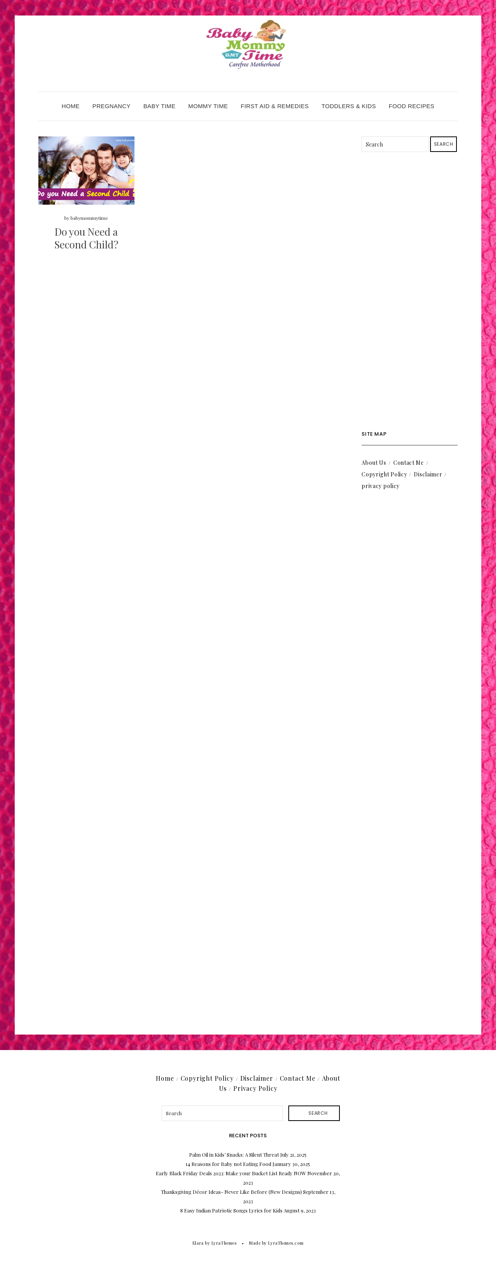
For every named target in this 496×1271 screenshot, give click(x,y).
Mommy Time (208, 106)
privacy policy (381, 486)
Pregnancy (112, 106)
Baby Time (159, 106)
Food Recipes (411, 106)
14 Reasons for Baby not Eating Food (228, 1164)
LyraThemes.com (285, 1243)
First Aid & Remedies (275, 106)
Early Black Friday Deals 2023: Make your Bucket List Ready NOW (231, 1173)
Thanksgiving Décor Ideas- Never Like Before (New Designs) (231, 1191)
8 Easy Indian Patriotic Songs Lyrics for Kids (231, 1210)
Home (71, 106)
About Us (374, 462)
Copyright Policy (384, 474)
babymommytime (89, 218)
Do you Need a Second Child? (86, 238)
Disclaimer (428, 474)
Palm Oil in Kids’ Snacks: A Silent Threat (234, 1154)
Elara (198, 1243)
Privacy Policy (255, 1088)
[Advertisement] (410, 291)
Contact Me (408, 462)
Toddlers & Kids (349, 106)
